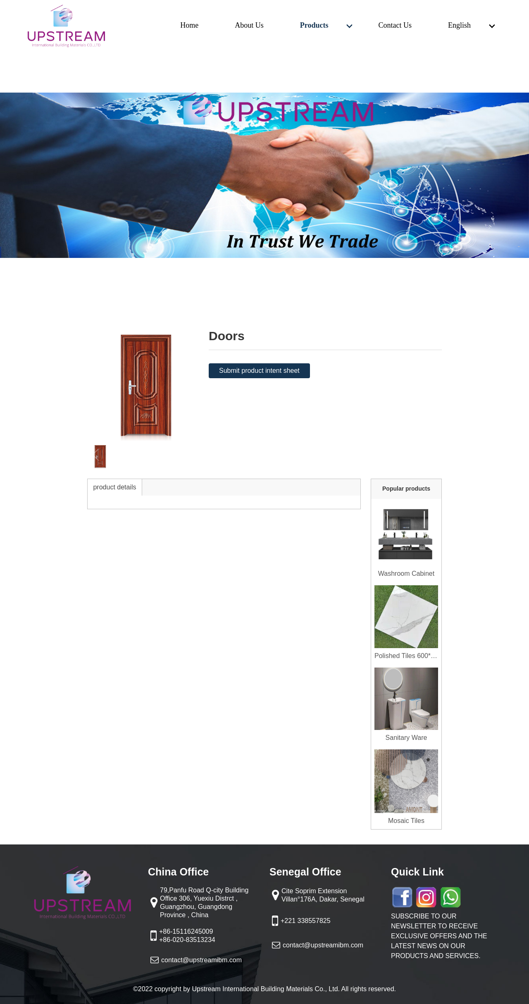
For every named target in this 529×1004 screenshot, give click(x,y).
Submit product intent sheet (259, 370)
